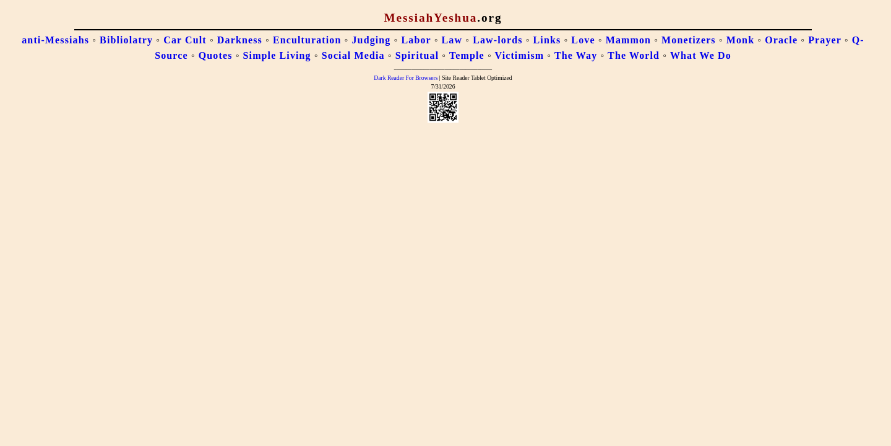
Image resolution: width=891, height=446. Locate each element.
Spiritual (417, 55)
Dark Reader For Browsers (405, 77)
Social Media (353, 55)
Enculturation (307, 40)
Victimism (519, 55)
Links (547, 40)
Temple (466, 55)
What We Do (700, 55)
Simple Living (277, 55)
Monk (740, 40)
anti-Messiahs (55, 40)
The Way (575, 55)
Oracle (781, 40)
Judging (371, 40)
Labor (416, 40)
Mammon (628, 40)
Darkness (239, 40)
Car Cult (185, 40)
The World (634, 55)
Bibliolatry (126, 40)
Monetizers (688, 40)
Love (583, 40)
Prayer (825, 40)
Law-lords (497, 40)
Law (452, 40)
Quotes (216, 55)
